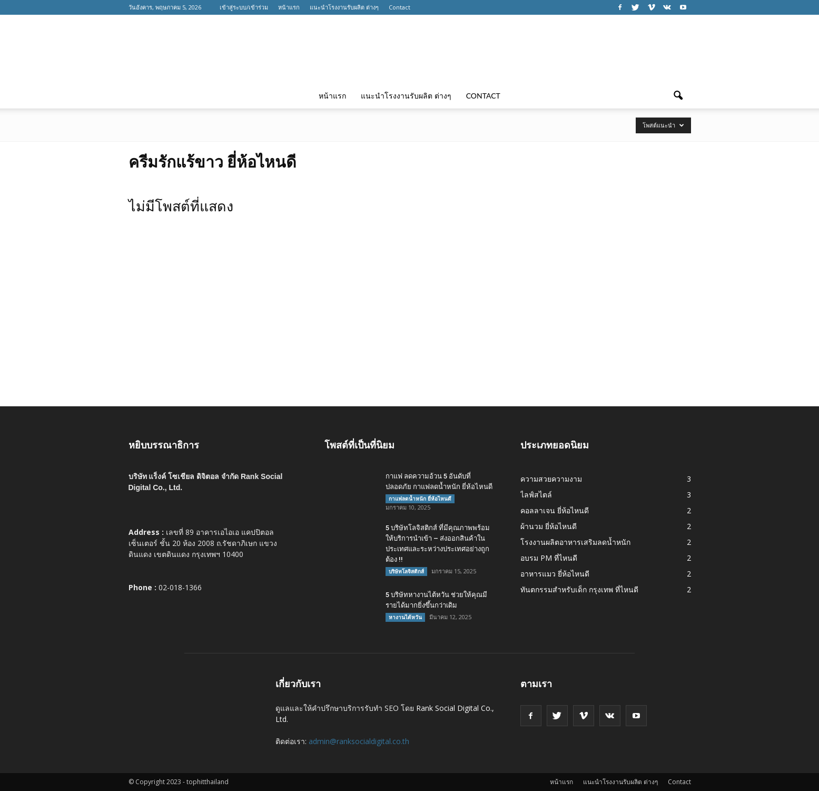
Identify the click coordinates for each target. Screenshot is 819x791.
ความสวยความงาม (551, 479)
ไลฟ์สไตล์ (536, 495)
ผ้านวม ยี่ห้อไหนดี (548, 526)
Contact (399, 7)
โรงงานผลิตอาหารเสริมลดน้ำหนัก (575, 542)
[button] (678, 96)
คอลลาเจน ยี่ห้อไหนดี (554, 510)
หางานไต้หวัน (405, 617)
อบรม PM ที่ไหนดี (548, 558)
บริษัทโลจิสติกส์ (406, 571)
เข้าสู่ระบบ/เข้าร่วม (244, 7)
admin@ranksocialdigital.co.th (359, 741)
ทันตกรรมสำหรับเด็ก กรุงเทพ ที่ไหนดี (579, 589)
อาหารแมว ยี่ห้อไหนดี (554, 574)
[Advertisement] (410, 327)
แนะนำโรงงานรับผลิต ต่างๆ (344, 7)
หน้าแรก (289, 7)
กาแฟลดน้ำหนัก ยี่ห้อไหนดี (420, 498)
